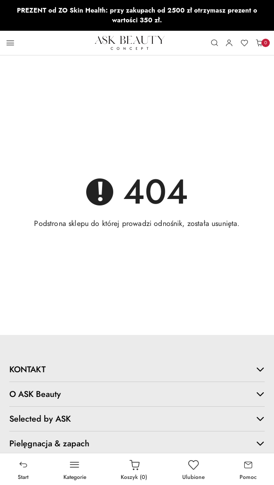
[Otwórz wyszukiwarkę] (214, 42)
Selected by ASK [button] (137, 418)
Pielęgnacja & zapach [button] (137, 443)
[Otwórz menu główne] (10, 43)
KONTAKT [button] (137, 369)
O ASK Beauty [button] (137, 394)
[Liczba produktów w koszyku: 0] (259, 42)
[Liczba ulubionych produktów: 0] (244, 42)
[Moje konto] (229, 42)
